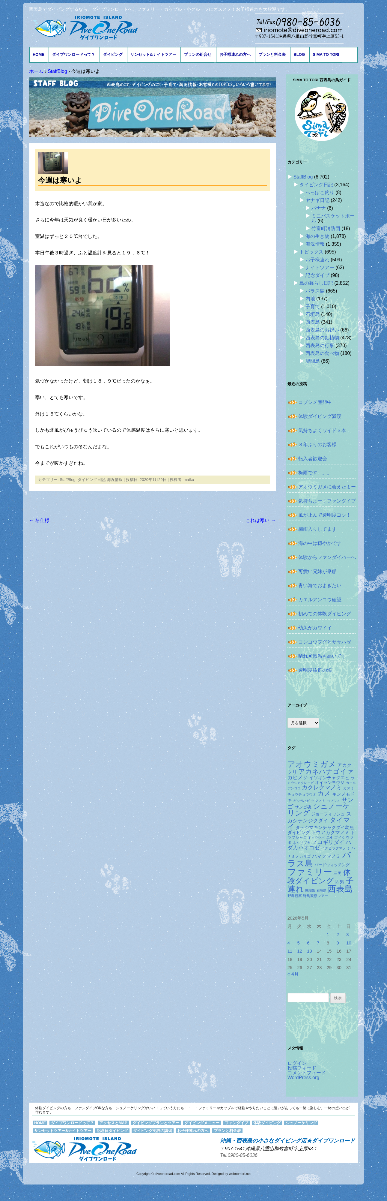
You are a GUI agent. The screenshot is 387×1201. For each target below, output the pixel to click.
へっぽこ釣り (319, 192)
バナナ (318, 208)
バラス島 (315, 290)
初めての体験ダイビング (324, 613)
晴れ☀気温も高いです (322, 656)
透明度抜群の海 (315, 670)
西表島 (312, 322)
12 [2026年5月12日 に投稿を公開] (299, 951)
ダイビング (113, 54)
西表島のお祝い (322, 329)
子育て (312, 306)
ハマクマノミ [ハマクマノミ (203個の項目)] (326, 856)
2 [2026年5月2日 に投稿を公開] (338, 934)
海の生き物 (317, 236)
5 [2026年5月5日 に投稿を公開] (298, 943)
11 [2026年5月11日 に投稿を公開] (290, 951)
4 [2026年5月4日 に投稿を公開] (288, 943)
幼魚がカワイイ (315, 627)
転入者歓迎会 (312, 458)
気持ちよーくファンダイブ (327, 500)
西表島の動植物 (322, 337)
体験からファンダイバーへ (327, 557)
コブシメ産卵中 (315, 402)
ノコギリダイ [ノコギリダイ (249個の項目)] (328, 842)
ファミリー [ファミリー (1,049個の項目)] (309, 872)
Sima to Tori (326, 54)
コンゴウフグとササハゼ (324, 641)
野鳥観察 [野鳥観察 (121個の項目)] (294, 896)
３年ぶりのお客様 (317, 444)
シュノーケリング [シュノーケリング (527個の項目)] (318, 809)
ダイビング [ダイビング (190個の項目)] (298, 832)
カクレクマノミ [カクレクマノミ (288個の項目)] (322, 787)
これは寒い (260, 520)
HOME (38, 54)
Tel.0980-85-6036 (239, 1155)
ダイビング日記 (91, 479)
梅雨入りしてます (317, 529)
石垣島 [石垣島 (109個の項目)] (321, 890)
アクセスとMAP (113, 1123)
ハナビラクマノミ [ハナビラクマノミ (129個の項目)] (335, 848)
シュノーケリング (301, 1123)
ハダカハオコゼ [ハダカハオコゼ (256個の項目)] (319, 845)
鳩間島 (312, 361)
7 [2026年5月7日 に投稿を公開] (318, 943)
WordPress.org (303, 1077)
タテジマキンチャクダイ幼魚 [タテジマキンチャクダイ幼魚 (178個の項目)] (325, 827)
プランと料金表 (272, 54)
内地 (310, 298)
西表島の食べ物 (322, 353)
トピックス (311, 251)
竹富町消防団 (325, 228)
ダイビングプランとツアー (155, 1123)
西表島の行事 (319, 345)
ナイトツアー (319, 267)
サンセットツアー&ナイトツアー (62, 1130)
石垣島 (312, 314)
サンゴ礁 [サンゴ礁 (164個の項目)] (303, 807)
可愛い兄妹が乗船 (317, 571)
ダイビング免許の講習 (152, 1130)
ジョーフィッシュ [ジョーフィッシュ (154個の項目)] (328, 814)
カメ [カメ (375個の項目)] (324, 793)
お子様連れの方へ (235, 54)
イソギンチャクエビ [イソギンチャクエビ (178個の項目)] (329, 777)
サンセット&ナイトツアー (153, 54)
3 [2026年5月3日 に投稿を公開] (347, 934)
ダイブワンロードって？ (73, 54)
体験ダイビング (267, 1123)
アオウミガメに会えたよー (327, 486)
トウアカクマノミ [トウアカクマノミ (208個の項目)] (330, 832)
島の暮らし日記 (316, 283)
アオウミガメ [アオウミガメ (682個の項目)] (311, 764)
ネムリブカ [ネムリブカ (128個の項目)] (302, 843)
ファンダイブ (236, 1123)
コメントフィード (306, 1072)
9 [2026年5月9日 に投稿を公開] (338, 943)
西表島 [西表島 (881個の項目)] (340, 888)
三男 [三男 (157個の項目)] (337, 873)
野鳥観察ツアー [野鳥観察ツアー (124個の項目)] (315, 896)
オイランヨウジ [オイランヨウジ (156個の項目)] (329, 782)
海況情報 (115, 479)
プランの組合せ (197, 54)
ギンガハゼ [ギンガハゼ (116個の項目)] (301, 801)
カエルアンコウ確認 (319, 599)
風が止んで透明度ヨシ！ (324, 515)
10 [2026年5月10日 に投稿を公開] (348, 943)
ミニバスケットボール (333, 218)
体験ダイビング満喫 (319, 416)
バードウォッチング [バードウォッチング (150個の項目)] (332, 865)
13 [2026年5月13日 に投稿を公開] (309, 951)
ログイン (297, 1063)
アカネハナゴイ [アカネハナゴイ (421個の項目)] (322, 771)
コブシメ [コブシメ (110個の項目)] (333, 801)
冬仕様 (39, 520)
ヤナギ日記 (317, 200)
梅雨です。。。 (315, 472)
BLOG (299, 54)
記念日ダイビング (112, 1130)
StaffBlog (68, 479)
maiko (188, 479)
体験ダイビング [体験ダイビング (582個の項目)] (319, 876)
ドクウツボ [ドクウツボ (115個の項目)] (316, 837)
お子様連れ (317, 259)
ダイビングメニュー (201, 1123)
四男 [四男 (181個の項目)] (339, 881)
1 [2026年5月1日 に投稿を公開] (328, 934)
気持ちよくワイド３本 (322, 430)
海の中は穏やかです (319, 543)
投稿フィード (301, 1067)
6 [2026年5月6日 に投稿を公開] (308, 943)
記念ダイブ (317, 275)
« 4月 (293, 974)
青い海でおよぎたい (319, 585)
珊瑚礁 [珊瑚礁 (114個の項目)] (310, 890)
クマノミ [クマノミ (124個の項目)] (318, 801)
